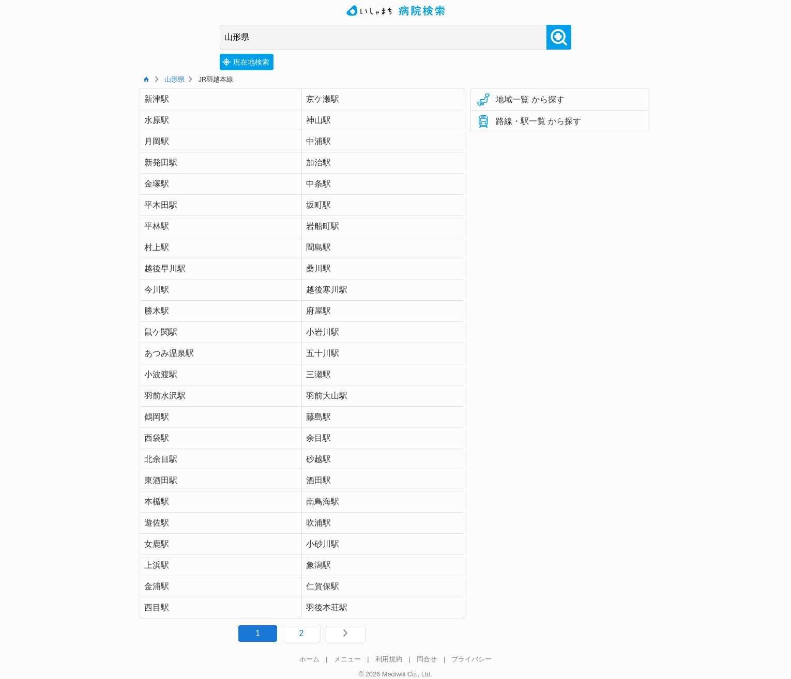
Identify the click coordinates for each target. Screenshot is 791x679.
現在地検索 (245, 62)
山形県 (174, 79)
